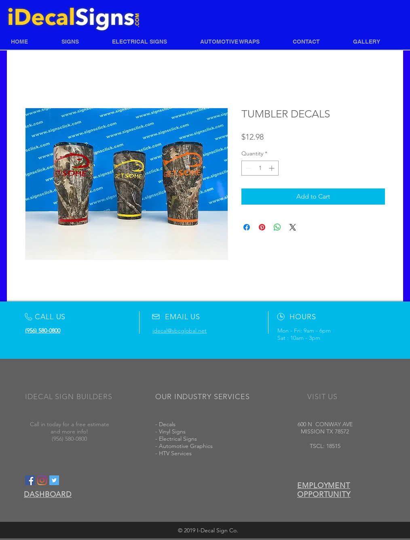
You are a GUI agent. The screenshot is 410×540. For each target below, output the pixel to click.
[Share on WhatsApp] (277, 227)
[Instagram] (42, 480)
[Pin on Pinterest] (262, 227)
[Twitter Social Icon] (54, 480)
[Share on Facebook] (246, 227)
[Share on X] (293, 227)
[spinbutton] (260, 168)
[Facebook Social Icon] (30, 480)
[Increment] (272, 168)
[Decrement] (248, 168)
